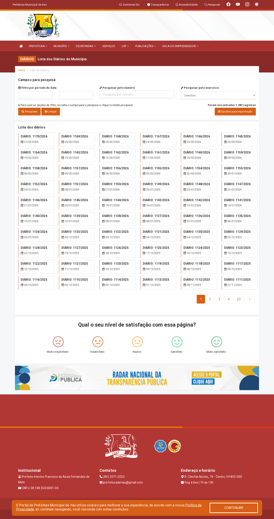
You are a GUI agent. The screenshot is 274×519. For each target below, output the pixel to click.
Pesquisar (29, 111)
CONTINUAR (233, 508)
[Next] (239, 297)
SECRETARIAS (86, 46)
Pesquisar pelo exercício (200, 87)
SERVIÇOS (108, 46)
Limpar (51, 111)
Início (21, 70)
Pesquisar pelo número (117, 87)
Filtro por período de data (37, 87)
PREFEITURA (38, 46)
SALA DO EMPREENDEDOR (180, 46)
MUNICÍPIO (61, 46)
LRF (125, 46)
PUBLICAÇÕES (145, 46)
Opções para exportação (235, 111)
